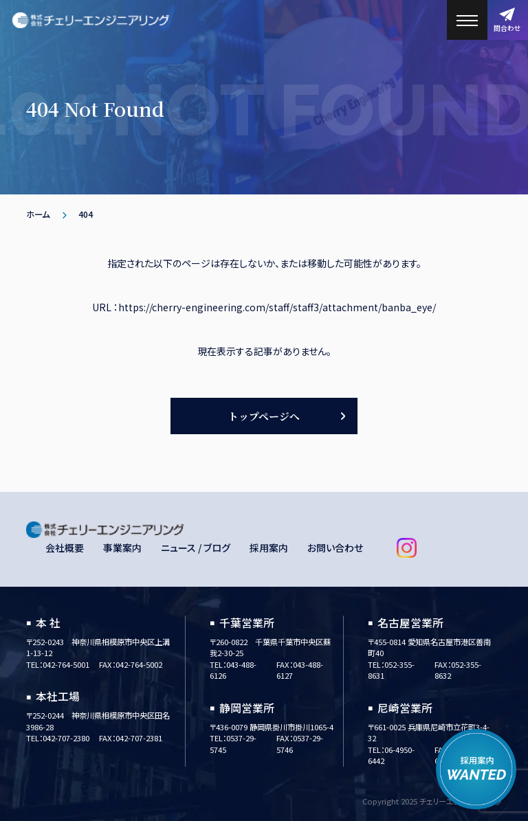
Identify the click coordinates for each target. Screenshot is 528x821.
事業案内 (122, 547)
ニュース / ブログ (195, 547)
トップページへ (264, 416)
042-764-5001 (66, 664)
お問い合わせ (335, 547)
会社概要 (64, 547)
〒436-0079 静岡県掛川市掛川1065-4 (271, 726)
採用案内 (269, 547)
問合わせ (507, 20)
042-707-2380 (66, 737)
